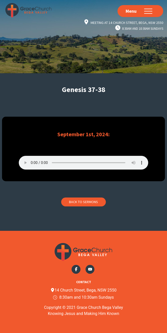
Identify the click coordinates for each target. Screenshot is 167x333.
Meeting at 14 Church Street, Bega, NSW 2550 (127, 22)
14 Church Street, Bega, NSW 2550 (83, 290)
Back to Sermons (83, 202)
